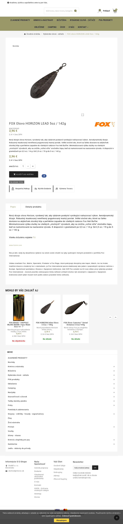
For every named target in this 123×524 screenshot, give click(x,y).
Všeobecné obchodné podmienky (39, 481)
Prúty (10, 410)
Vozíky (11, 436)
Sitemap (37, 499)
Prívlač (11, 432)
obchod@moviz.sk (16, 476)
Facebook (44, 180)
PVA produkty (14, 384)
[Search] (75, 13)
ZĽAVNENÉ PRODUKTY (17, 363)
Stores (37, 502)
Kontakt (37, 490)
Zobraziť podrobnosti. (71, 516)
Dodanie (37, 476)
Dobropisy (58, 477)
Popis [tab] (13, 212)
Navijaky (11, 397)
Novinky (11, 367)
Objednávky (59, 474)
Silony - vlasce (14, 440)
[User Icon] (104, 13)
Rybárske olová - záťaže (18, 380)
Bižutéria (12, 376)
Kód (10, 133)
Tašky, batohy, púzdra (17, 406)
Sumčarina (12, 449)
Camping (12, 393)
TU (34, 242)
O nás (36, 487)
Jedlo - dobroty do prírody (19, 453)
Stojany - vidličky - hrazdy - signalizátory (26, 419)
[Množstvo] (23, 171)
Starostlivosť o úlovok (17, 402)
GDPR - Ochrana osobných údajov (41, 494)
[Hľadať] (58, 13)
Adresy (57, 481)
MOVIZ (10, 357)
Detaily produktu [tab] (33, 212)
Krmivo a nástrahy (16, 371)
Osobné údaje (59, 470)
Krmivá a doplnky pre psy (19, 445)
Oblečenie (12, 389)
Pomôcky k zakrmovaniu (18, 414)
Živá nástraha (14, 427)
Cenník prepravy (41, 473)
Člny (10, 423)
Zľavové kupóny (60, 484)
